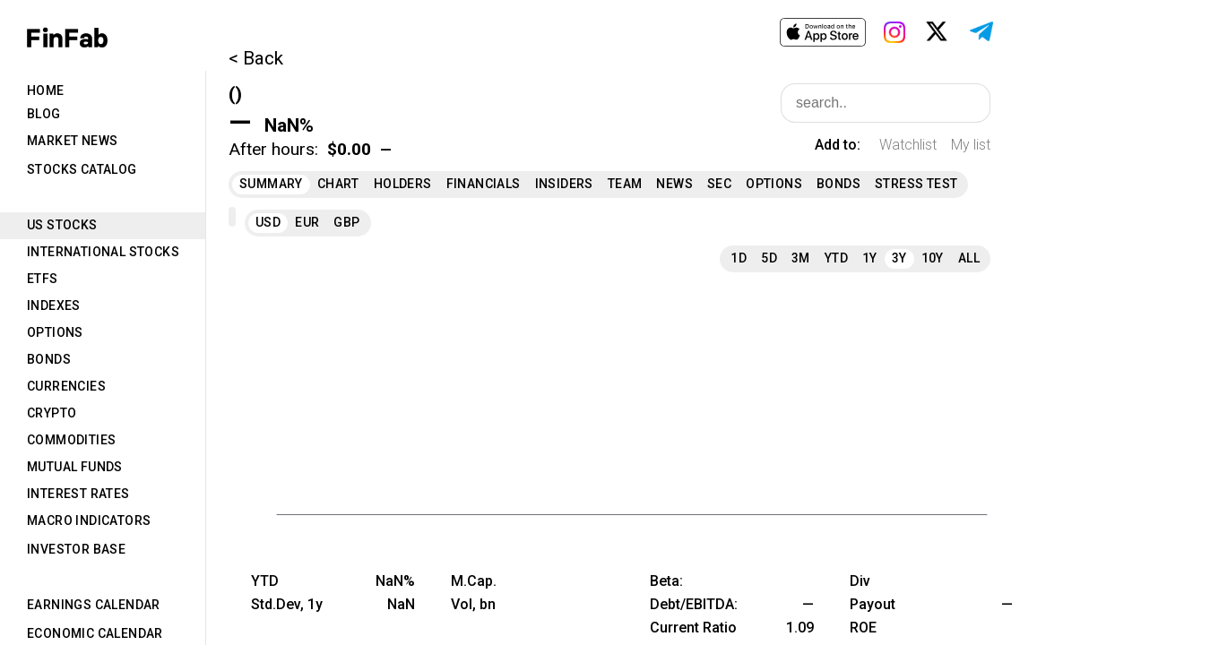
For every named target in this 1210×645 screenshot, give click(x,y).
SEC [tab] (719, 183)
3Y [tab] (899, 258)
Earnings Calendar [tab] (93, 605)
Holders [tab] (403, 183)
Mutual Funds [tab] (75, 467)
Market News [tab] (72, 140)
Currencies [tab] (66, 386)
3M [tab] (800, 258)
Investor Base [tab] (76, 549)
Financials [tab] (483, 183)
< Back (256, 58)
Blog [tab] (44, 114)
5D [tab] (769, 258)
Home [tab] (46, 90)
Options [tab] (55, 332)
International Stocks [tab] (103, 252)
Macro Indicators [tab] (89, 520)
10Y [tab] (932, 258)
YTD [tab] (836, 258)
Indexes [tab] (54, 305)
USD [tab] (268, 222)
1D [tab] (738, 258)
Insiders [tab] (564, 183)
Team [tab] (625, 183)
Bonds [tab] (49, 359)
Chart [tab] (338, 183)
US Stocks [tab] (62, 225)
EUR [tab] (307, 222)
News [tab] (674, 183)
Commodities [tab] (71, 440)
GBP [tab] (346, 222)
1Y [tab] (869, 258)
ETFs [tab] (42, 278)
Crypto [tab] (51, 413)
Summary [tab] (271, 183)
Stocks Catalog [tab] (82, 169)
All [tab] (969, 258)
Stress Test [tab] (916, 183)
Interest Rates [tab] (78, 493)
